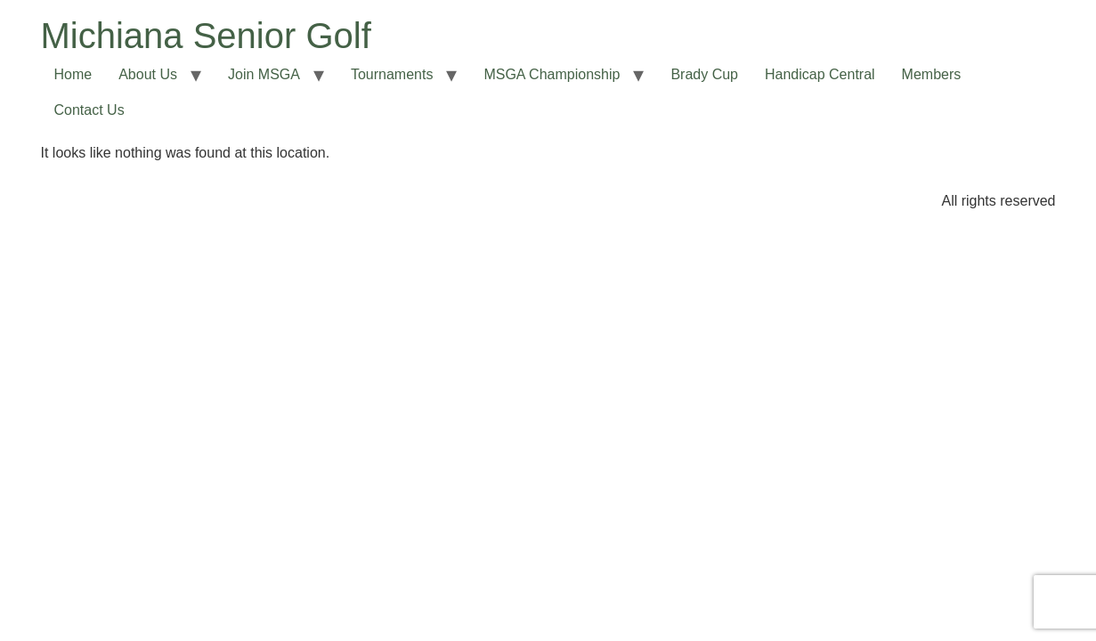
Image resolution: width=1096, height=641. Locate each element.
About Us (147, 74)
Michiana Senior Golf (206, 35)
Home (73, 74)
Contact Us (89, 110)
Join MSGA (264, 74)
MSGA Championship (551, 74)
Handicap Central (820, 74)
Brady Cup (704, 74)
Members (932, 74)
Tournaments (392, 74)
